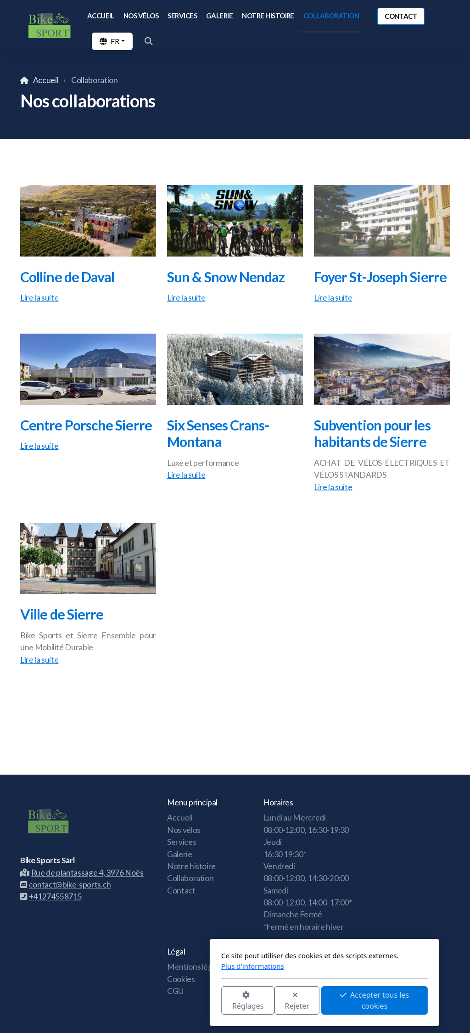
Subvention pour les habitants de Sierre (372, 433)
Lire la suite (39, 297)
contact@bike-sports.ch (65, 884)
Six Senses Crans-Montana (218, 433)
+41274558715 (51, 896)
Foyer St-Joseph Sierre (380, 276)
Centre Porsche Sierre (86, 425)
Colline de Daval (67, 276)
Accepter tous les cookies (285, 1000)
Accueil (46, 80)
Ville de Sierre (61, 614)
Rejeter (208, 1001)
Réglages (158, 1001)
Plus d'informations (163, 966)
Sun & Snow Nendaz (226, 276)
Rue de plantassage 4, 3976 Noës (82, 872)
